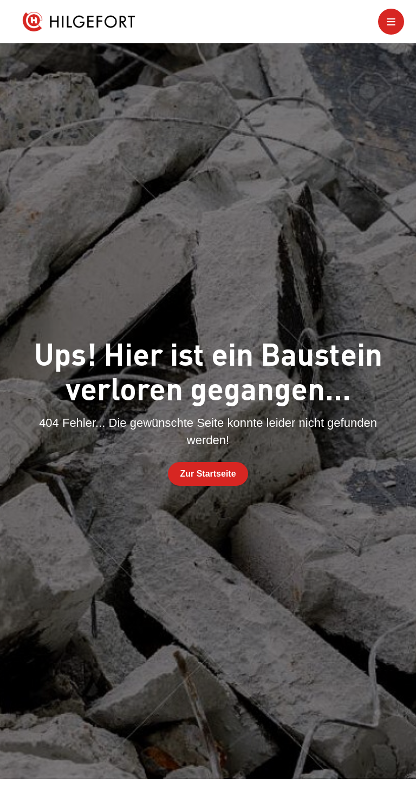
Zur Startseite (208, 473)
